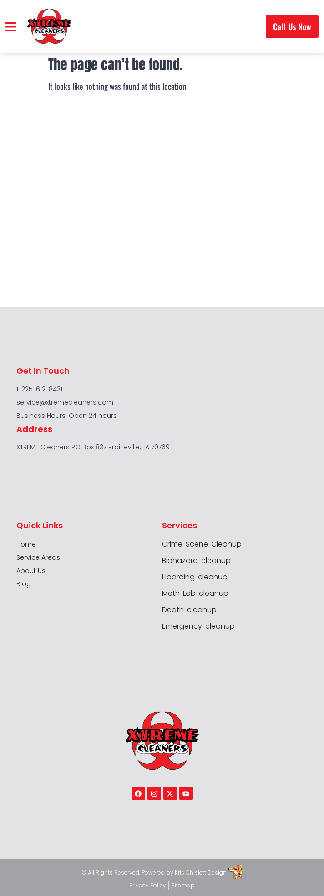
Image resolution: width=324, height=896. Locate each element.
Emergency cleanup (198, 626)
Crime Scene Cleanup (202, 544)
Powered (154, 872)
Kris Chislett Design (201, 872)
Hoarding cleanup (195, 577)
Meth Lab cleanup (195, 593)
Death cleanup (189, 610)
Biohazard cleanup (196, 560)
